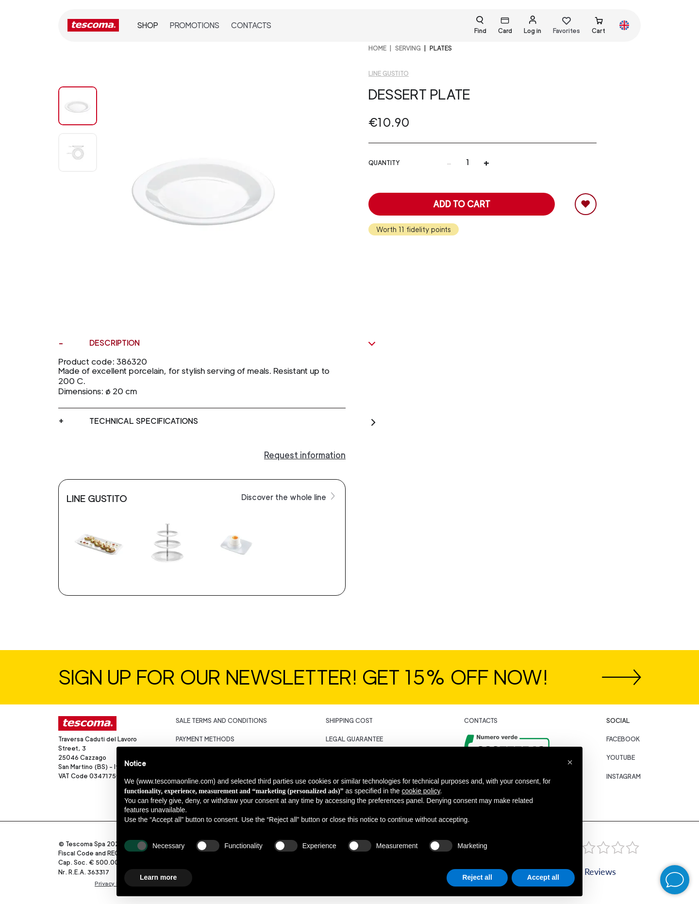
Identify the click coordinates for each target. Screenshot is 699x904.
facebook (623, 739)
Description (233, 343)
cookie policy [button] (420, 791)
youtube (620, 757)
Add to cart (461, 204)
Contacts (251, 25)
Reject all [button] (477, 877)
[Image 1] (77, 152)
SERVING (408, 48)
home (377, 48)
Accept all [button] (543, 877)
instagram (623, 776)
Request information (305, 455)
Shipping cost (349, 720)
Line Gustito (388, 73)
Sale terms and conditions (221, 720)
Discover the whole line (289, 496)
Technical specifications (233, 421)
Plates (441, 48)
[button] (570, 762)
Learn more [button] (158, 877)
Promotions (194, 25)
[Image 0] (77, 105)
